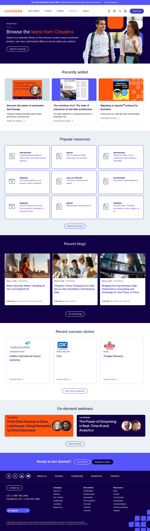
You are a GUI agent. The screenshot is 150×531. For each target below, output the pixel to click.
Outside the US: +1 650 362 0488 (23, 499)
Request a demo (102, 462)
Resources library (120, 507)
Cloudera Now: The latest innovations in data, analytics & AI (126, 208)
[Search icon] (119, 11)
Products (48, 11)
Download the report (63, 121)
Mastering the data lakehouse (78, 206)
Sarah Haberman (70, 301)
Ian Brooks (20, 301)
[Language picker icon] (125, 12)
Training (86, 507)
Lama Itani (126, 301)
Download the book (109, 118)
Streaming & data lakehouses (125, 180)
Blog (115, 491)
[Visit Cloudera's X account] (15, 476)
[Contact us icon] (109, 11)
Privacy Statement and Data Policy (48, 522)
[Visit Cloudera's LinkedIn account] (21, 476)
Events (116, 494)
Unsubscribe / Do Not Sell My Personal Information (71, 522)
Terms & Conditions (33, 522)
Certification (88, 491)
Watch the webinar (16, 121)
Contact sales (89, 494)
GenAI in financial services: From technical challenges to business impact (31, 208)
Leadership (77, 476)
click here (85, 524)
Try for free (82, 462)
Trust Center (118, 497)
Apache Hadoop (10, 524)
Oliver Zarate (29, 301)
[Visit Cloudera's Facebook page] (8, 476)
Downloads (88, 497)
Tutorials (87, 511)
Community (118, 501)
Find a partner (89, 501)
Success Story (16, 379)
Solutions (60, 11)
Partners (115, 476)
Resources (73, 11)
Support (86, 11)
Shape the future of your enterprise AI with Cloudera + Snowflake (125, 158)
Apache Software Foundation (56, 524)
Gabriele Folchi (117, 301)
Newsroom (96, 476)
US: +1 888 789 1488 (17, 495)
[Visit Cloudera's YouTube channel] (28, 476)
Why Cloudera (33, 11)
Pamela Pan (38, 301)
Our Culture (58, 497)
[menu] (114, 11)
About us (41, 476)
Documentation (119, 504)
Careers (59, 476)
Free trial (137, 11)
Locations (57, 504)
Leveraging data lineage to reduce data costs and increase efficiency (33, 158)
